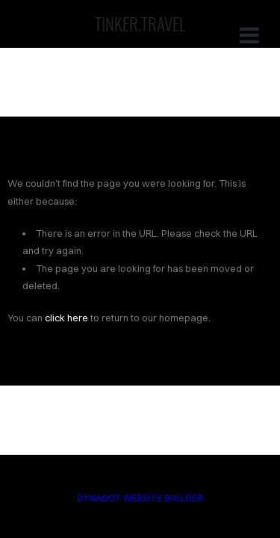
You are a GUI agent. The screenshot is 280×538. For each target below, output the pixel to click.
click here (66, 318)
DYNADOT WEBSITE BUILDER (140, 497)
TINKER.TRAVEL (140, 24)
